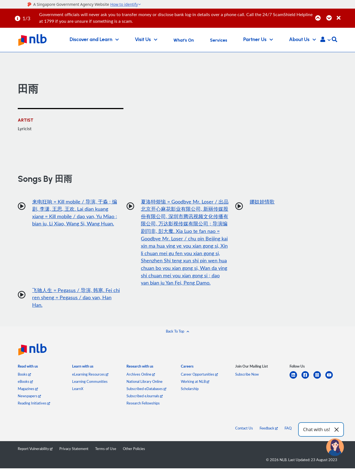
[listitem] (28, 369)
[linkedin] (295, 380)
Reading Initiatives (34, 404)
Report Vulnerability (35, 450)
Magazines (28, 390)
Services (218, 40)
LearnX (77, 390)
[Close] (345, 15)
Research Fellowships (143, 404)
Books (24, 375)
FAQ (288, 429)
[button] (325, 40)
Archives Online (140, 375)
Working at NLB (195, 383)
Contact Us (244, 429)
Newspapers (29, 397)
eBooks (25, 383)
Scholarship (190, 390)
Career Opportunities (199, 375)
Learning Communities (90, 383)
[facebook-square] (307, 380)
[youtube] (331, 380)
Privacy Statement (73, 450)
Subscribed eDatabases (146, 390)
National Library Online (144, 383)
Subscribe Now (247, 375)
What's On (183, 40)
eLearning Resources (90, 375)
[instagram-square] (319, 380)
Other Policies (134, 450)
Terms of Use (105, 450)
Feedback (269, 429)
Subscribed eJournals (144, 397)
